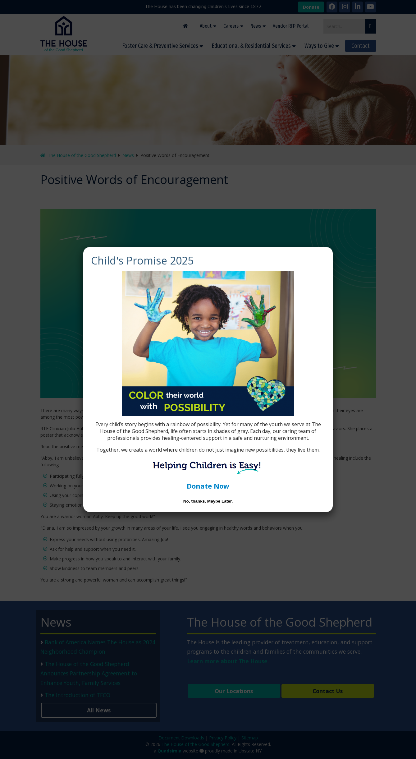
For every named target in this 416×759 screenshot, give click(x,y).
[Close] (326, 254)
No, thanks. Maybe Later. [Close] (208, 501)
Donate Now (208, 485)
